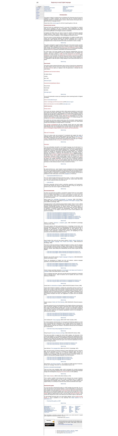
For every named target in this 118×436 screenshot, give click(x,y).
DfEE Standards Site (47, 406)
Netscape (70, 410)
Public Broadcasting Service (49, 409)
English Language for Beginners (66, 257)
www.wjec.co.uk (66, 103)
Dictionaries (65, 7)
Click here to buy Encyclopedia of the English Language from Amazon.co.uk (64, 217)
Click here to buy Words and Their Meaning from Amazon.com (61, 313)
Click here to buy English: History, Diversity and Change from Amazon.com (63, 251)
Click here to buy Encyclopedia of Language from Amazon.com (61, 212)
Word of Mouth (78, 136)
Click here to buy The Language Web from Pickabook (59, 359)
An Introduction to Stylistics (56, 285)
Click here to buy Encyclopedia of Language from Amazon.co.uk (61, 214)
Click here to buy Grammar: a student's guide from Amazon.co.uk (61, 235)
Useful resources (48, 10)
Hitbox (65, 432)
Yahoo (62, 411)
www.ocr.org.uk (70, 101)
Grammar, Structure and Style (58, 332)
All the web (77, 409)
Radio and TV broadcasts (68, 6)
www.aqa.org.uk (47, 92)
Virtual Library (46, 412)
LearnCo (62, 407)
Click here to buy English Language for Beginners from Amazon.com (62, 263)
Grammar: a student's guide (60, 222)
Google (62, 408)
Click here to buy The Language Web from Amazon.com (59, 357)
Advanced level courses (49, 7)
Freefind (66, 431)
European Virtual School (48, 411)
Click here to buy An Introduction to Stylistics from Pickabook (60, 297)
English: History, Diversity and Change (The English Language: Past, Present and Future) (63, 241)
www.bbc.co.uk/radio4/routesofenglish (52, 367)
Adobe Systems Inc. (76, 397)
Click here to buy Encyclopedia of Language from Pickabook (60, 215)
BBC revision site (47, 408)
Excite (62, 409)
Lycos (70, 406)
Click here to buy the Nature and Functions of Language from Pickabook (63, 281)
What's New (73, 430)
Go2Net (76, 412)
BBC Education (46, 407)
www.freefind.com (63, 430)
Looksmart (77, 407)
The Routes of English (56, 363)
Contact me (67, 417)
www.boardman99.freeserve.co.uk (54, 175)
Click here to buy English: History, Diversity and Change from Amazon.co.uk (64, 252)
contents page (55, 23)
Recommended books (67, 10)
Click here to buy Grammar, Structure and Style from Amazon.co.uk (62, 342)
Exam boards (47, 8)
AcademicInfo (63, 406)
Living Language (56, 319)
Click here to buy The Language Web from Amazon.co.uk (59, 358)
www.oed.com (50, 182)
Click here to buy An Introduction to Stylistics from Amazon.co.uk (61, 296)
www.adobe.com (47, 398)
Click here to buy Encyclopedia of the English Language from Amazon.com (63, 216)
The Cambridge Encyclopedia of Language (61, 199)
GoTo (76, 411)
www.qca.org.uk (47, 80)
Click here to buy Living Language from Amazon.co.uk (59, 328)
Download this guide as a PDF (54, 401)
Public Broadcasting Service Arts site (50, 410)
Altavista (62, 410)
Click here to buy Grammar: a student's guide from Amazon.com (61, 233)
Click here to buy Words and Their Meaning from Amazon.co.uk (61, 314)
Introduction (46, 6)
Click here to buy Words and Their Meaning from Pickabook (60, 315)
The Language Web (55, 348)
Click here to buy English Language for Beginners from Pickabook (61, 265)
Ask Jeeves (71, 411)
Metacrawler (71, 407)
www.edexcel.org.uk (52, 99)
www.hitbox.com (69, 432)
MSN (62, 412)
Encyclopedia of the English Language (71, 200)
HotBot (70, 408)
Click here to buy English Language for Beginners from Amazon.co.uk (62, 264)
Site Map (68, 430)
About (70, 412)
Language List (67, 173)
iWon (70, 409)
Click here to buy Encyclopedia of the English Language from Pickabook (63, 218)
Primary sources (47, 11)
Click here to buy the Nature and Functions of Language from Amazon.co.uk (64, 280)
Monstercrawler (77, 406)
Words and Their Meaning (58, 302)
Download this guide (67, 11)
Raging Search (77, 408)
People (64, 8)
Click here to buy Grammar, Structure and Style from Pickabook (61, 344)
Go (75, 410)
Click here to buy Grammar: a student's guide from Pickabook (60, 236)
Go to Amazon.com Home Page (65, 424)
